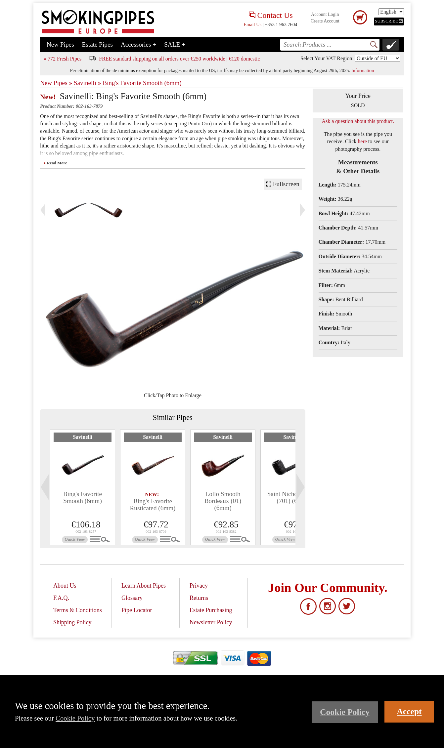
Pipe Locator (136, 610)
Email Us (252, 24)
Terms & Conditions (77, 610)
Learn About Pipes (143, 585)
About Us (64, 585)
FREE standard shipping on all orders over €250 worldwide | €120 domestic (179, 59)
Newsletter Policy (211, 622)
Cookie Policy (75, 718)
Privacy (199, 585)
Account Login (325, 14)
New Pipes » (56, 82)
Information (362, 70)
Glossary (132, 598)
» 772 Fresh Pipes (62, 59)
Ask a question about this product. (358, 121)
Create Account (325, 21)
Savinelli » (87, 82)
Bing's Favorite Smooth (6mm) (142, 82)
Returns (199, 598)
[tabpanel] (82, 487)
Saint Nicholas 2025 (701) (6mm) (293, 497)
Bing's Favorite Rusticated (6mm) (152, 505)
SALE (174, 44)
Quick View (75, 539)
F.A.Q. (61, 598)
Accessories (138, 44)
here (362, 141)
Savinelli (82, 437)
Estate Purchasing (211, 610)
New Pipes (60, 44)
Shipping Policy (72, 622)
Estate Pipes (97, 44)
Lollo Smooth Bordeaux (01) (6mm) (222, 500)
